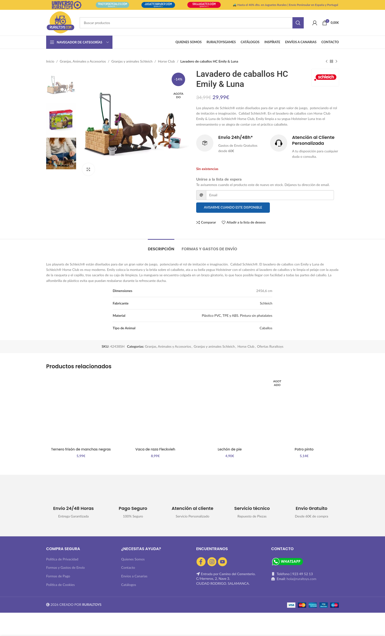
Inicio (50, 61)
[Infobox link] (230, 144)
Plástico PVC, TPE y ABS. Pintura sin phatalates (237, 315)
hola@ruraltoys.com (301, 579)
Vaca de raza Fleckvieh (155, 449)
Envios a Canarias (134, 576)
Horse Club (166, 61)
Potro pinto (304, 449)
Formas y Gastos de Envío (65, 567)
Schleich (266, 303)
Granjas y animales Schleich (132, 61)
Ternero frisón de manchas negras (81, 449)
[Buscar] (191, 22)
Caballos (266, 328)
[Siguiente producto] (336, 61)
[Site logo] (60, 22)
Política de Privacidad (62, 559)
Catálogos (128, 585)
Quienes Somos (133, 559)
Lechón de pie (230, 449)
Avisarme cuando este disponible (233, 207)
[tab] (161, 246)
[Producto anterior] (326, 61)
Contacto (128, 567)
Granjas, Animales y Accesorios (83, 61)
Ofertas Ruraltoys (270, 346)
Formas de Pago (58, 576)
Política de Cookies (60, 585)
